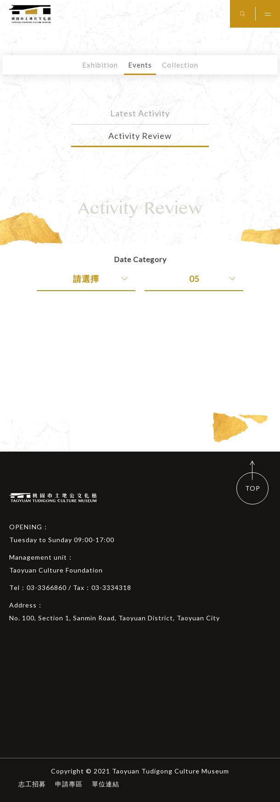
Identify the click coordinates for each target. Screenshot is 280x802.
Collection (180, 65)
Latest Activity (140, 113)
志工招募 (32, 784)
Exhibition (100, 65)
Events (140, 65)
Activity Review (140, 136)
